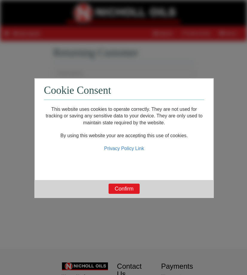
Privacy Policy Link (124, 148)
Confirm (124, 189)
